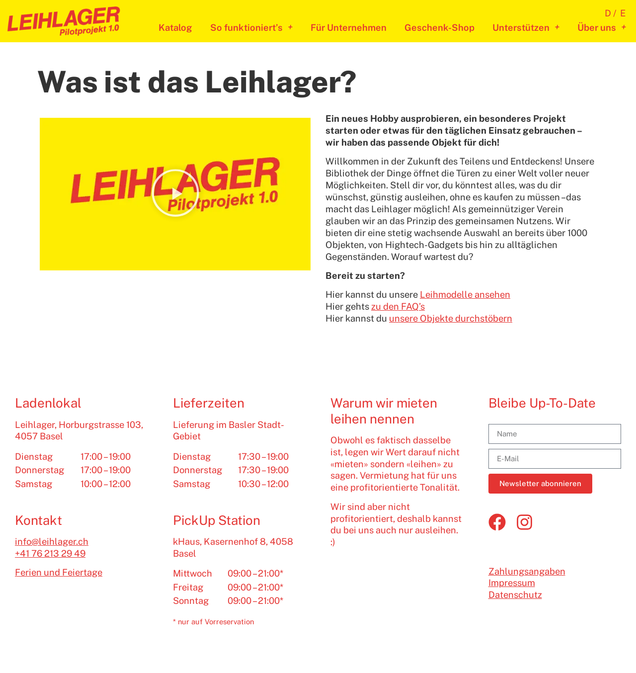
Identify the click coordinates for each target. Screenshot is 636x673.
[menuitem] (612, 13)
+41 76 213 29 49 (50, 553)
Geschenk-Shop (439, 27)
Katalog (175, 27)
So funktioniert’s (251, 27)
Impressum (511, 583)
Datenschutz (515, 594)
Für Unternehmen (349, 27)
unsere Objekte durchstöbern (450, 318)
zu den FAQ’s (398, 306)
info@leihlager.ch (51, 541)
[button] (175, 194)
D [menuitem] (608, 13)
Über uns (601, 27)
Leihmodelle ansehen (465, 294)
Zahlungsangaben (526, 571)
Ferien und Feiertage (58, 572)
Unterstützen (525, 27)
